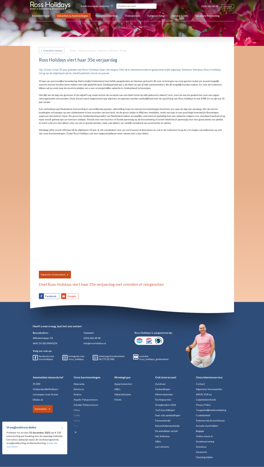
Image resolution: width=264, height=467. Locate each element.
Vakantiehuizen (122, 394)
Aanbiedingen (162, 389)
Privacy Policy (203, 404)
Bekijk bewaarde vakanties (97, 6)
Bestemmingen (41, 15)
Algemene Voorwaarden (209, 389)
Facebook (51, 296)
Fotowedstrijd (162, 420)
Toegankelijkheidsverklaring (211, 410)
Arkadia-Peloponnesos (86, 404)
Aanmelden (41, 408)
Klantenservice (87, 50)
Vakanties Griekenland (53, 274)
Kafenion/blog (156, 15)
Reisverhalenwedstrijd (167, 425)
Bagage (200, 430)
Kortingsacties (163, 399)
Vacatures (201, 451)
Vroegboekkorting (106, 15)
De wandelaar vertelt (166, 430)
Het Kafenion (162, 436)
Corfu (77, 415)
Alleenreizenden (164, 394)
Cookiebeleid (203, 415)
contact (228, 6)
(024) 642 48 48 (209, 6)
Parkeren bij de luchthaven (210, 420)
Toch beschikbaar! (165, 410)
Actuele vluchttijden (207, 425)
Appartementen (123, 383)
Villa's (117, 389)
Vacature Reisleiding (207, 15)
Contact (200, 383)
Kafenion (102, 50)
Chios (77, 410)
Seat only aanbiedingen (167, 415)
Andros (78, 394)
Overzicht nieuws (52, 50)
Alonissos (79, 389)
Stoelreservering (205, 441)
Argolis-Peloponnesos (86, 399)
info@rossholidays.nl (95, 343)
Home (73, 50)
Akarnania (79, 383)
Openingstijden (204, 457)
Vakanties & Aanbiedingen (72, 15)
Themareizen (132, 15)
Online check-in (204, 436)
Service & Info (180, 15)
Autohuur (160, 383)
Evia (76, 425)
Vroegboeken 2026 (165, 404)
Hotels (118, 399)
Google (71, 296)
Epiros (77, 420)
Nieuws (113, 50)
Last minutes (162, 446)
